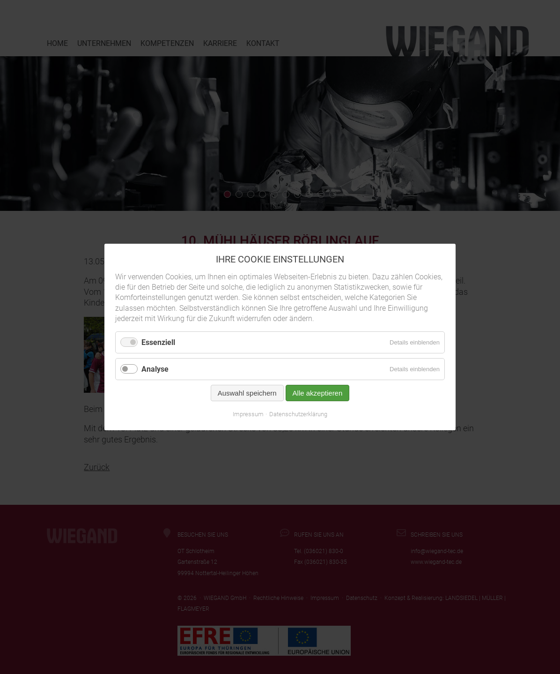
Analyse (155, 369)
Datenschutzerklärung (298, 414)
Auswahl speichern (247, 393)
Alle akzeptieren (318, 393)
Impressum (248, 414)
